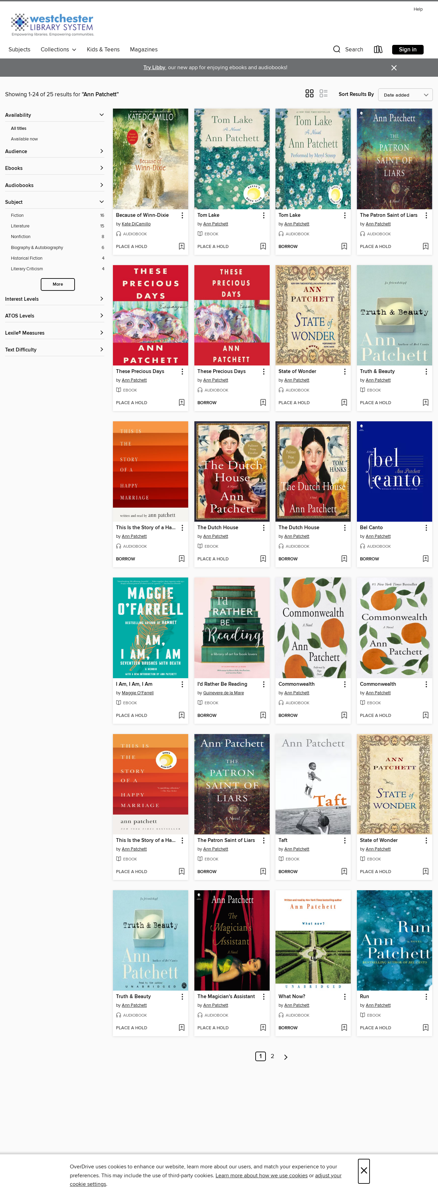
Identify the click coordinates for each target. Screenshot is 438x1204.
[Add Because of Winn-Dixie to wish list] (181, 247)
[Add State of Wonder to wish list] (344, 403)
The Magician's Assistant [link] (226, 997)
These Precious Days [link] (140, 372)
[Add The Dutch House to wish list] (263, 559)
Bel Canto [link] (371, 528)
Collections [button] (59, 49)
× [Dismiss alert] (394, 68)
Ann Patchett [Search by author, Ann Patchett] (215, 224)
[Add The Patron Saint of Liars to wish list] (425, 247)
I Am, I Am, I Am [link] (134, 684)
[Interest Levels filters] (54, 299)
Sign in (408, 49)
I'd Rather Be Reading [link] (222, 684)
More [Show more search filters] (58, 284)
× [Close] (364, 1171)
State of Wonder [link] (297, 372)
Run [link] (364, 997)
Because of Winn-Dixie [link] (142, 215)
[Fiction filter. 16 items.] (57, 215)
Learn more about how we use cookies (262, 1175)
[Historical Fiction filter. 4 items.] (57, 258)
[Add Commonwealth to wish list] (344, 715)
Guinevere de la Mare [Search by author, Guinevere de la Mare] (223, 693)
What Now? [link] (292, 997)
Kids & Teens (103, 49)
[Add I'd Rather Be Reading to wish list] (263, 715)
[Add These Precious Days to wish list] (181, 403)
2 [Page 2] (272, 1056)
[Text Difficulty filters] (54, 350)
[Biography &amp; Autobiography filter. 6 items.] (57, 247)
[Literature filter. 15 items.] (57, 226)
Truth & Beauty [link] (377, 372)
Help (418, 9)
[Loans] (378, 51)
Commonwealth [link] (297, 684)
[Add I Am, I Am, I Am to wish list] (181, 715)
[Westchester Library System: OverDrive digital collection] (55, 23)
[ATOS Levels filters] (54, 316)
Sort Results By (356, 94)
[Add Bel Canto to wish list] (425, 559)
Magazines (144, 49)
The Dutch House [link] (217, 528)
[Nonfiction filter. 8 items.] (57, 236)
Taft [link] (283, 840)
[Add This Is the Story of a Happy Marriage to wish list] (181, 559)
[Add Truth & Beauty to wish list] (425, 403)
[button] (347, 51)
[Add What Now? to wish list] (344, 1028)
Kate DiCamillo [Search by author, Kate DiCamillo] (136, 224)
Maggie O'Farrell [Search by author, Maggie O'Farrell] (138, 693)
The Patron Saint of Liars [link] (388, 215)
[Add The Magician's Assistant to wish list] (263, 1028)
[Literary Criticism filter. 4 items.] (57, 269)
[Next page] (286, 1056)
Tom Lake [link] (208, 215)
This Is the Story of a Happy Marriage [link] (147, 528)
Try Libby (154, 67)
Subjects (19, 49)
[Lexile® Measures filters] (54, 333)
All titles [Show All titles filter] (18, 129)
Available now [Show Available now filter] (24, 139)
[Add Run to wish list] (425, 1028)
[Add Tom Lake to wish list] (263, 247)
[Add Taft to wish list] (344, 872)
